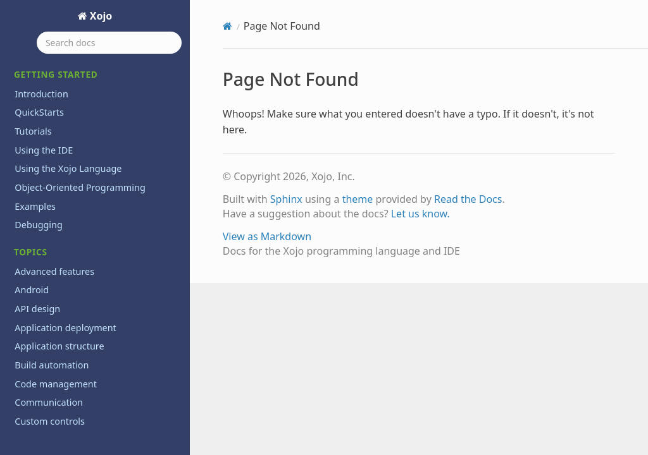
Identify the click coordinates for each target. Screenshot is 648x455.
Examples (35, 206)
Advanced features (54, 271)
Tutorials (33, 131)
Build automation (52, 365)
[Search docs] (109, 43)
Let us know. (420, 214)
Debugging (39, 225)
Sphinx (286, 199)
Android (32, 290)
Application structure (59, 346)
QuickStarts (39, 112)
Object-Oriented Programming (80, 187)
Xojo (100, 16)
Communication (49, 402)
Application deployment (65, 328)
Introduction (41, 94)
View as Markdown (267, 236)
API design (37, 309)
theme (357, 199)
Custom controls (50, 421)
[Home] (227, 26)
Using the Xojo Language (68, 168)
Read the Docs (468, 199)
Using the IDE (44, 150)
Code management (56, 384)
